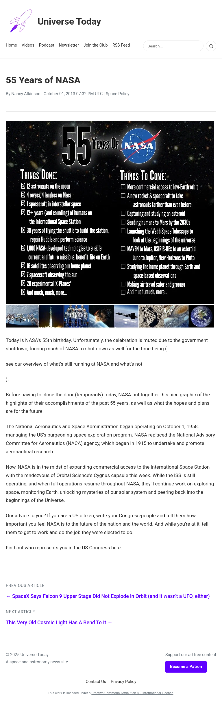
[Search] (211, 46)
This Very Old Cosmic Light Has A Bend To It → (59, 622)
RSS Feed (121, 45)
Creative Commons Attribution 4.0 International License (132, 693)
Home (11, 45)
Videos (28, 45)
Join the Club (96, 45)
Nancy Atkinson (25, 93)
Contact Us (96, 681)
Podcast (46, 45)
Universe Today (53, 21)
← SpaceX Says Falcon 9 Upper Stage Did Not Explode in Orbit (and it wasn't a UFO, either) (108, 596)
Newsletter (69, 45)
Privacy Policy (123, 681)
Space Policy (118, 93)
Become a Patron (186, 666)
